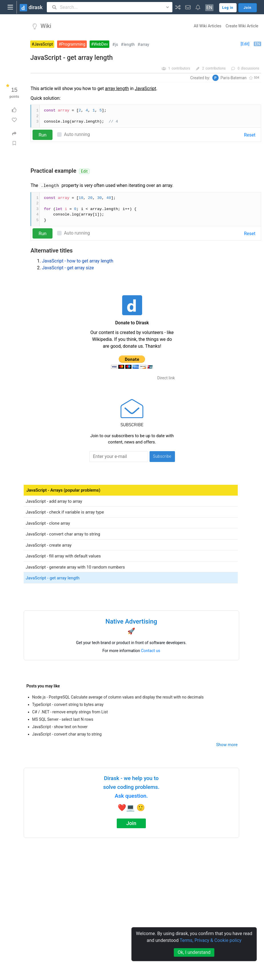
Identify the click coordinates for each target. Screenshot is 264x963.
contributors (181, 68)
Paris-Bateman (233, 78)
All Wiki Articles (207, 26)
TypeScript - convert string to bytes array (68, 704)
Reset (249, 135)
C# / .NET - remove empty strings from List (70, 712)
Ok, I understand (194, 952)
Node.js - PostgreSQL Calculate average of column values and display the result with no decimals (118, 697)
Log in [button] (227, 8)
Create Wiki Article (242, 26)
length (129, 44)
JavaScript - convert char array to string (67, 734)
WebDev (101, 44)
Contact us (150, 650)
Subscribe (162, 456)
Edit (84, 171)
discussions (250, 68)
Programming (73, 44)
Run (43, 135)
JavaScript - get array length (71, 58)
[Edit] (245, 44)
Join (131, 823)
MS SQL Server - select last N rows (62, 719)
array (144, 44)
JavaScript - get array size (68, 267)
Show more (226, 744)
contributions (215, 68)
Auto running (77, 134)
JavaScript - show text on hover (60, 726)
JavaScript (43, 44)
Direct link (166, 378)
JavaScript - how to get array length (77, 261)
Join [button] (247, 8)
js (116, 44)
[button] (178, 7)
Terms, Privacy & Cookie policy (210, 940)
